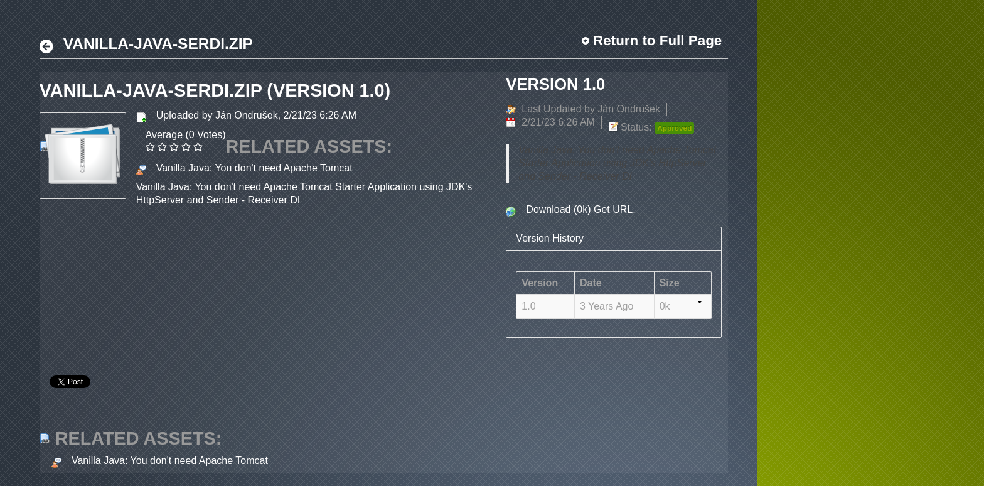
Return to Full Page (657, 40)
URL (622, 209)
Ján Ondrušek (246, 115)
